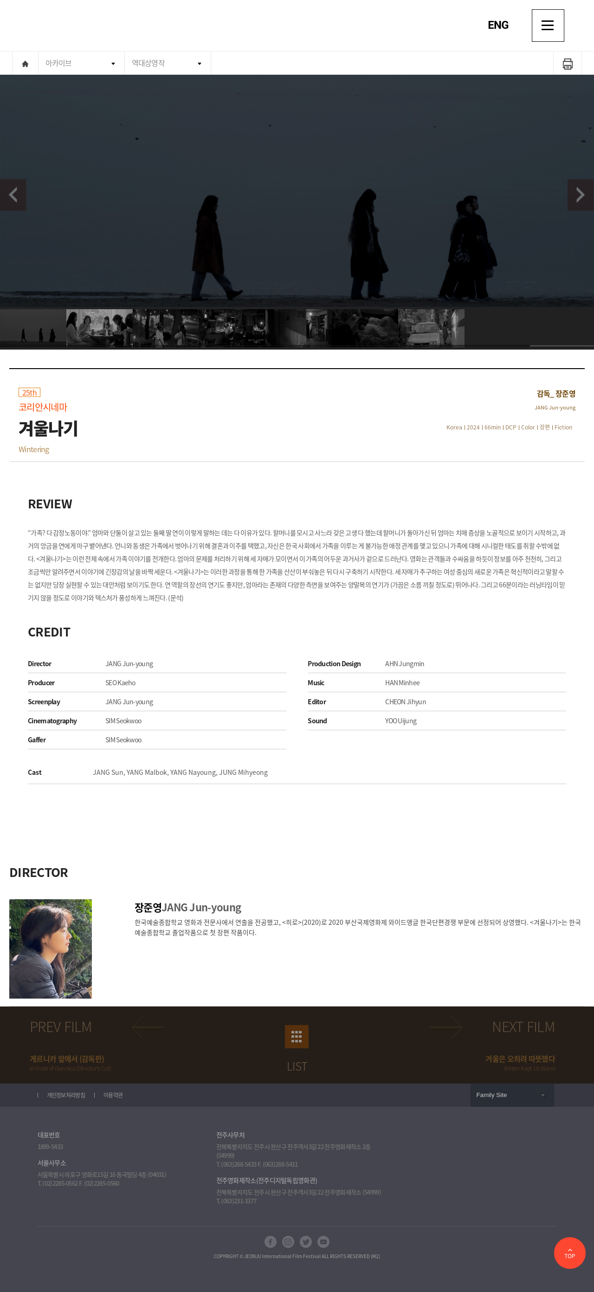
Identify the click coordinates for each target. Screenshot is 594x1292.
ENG (498, 25)
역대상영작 (148, 62)
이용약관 (113, 1095)
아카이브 (58, 62)
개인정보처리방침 (66, 1095)
